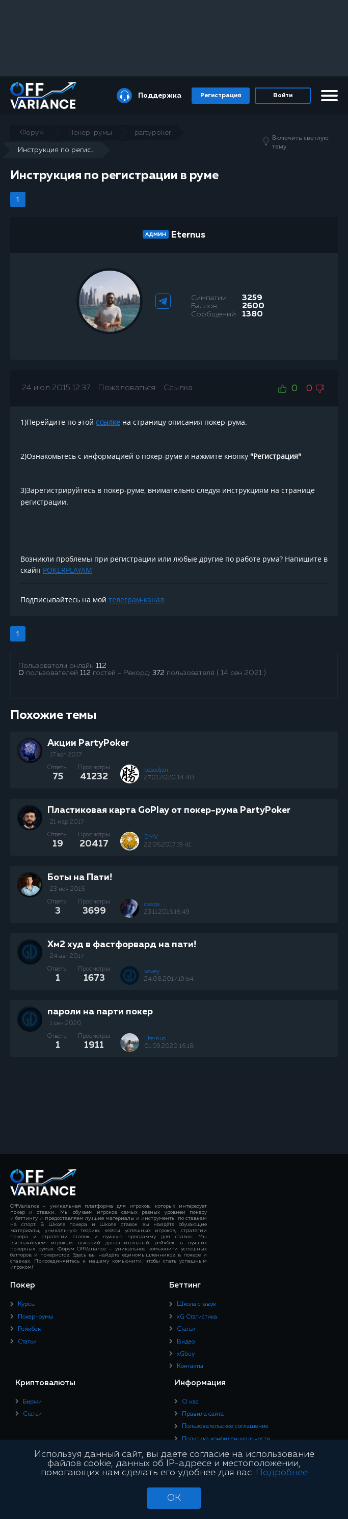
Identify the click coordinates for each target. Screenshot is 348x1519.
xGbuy (186, 1354)
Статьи (27, 1342)
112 (101, 665)
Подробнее (282, 1472)
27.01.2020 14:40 (169, 778)
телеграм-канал (136, 599)
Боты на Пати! (79, 877)
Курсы (27, 1304)
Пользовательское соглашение (225, 1426)
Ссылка (178, 388)
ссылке (108, 422)
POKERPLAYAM (67, 570)
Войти (282, 96)
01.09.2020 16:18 (169, 1046)
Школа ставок (196, 1304)
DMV (151, 837)
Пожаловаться (126, 388)
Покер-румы (35, 1317)
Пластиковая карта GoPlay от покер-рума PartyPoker (168, 810)
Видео (186, 1342)
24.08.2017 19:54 (169, 979)
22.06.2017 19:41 (167, 845)
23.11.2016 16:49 (167, 912)
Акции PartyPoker (88, 743)
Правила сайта (203, 1414)
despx (152, 904)
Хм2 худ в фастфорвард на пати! (121, 944)
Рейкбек (29, 1329)
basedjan (156, 770)
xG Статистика (197, 1317)
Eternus (188, 235)
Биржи (32, 1402)
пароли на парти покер (100, 1011)
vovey (151, 972)
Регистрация (220, 96)
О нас (190, 1402)
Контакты (190, 1366)
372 (158, 673)
